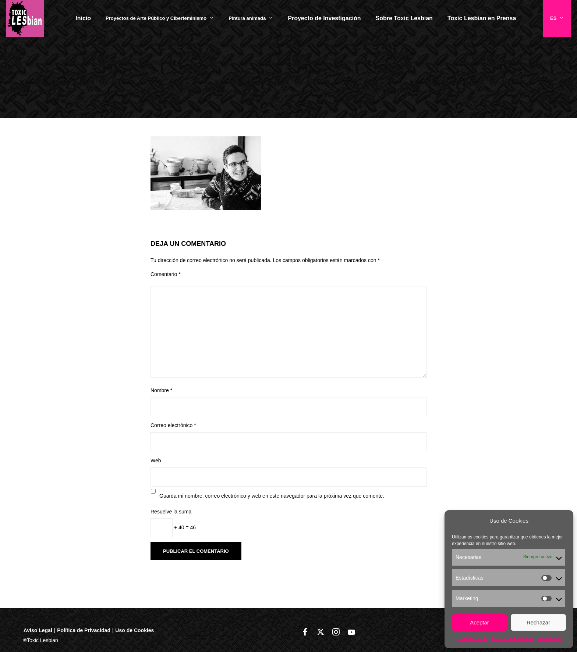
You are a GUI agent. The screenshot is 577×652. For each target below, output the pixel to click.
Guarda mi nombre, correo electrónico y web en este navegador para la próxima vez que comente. (271, 496)
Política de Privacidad (513, 638)
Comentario (166, 274)
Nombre (161, 390)
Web (156, 460)
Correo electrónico (173, 425)
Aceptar (479, 622)
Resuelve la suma (171, 512)
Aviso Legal (549, 638)
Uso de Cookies (472, 638)
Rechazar (538, 622)
